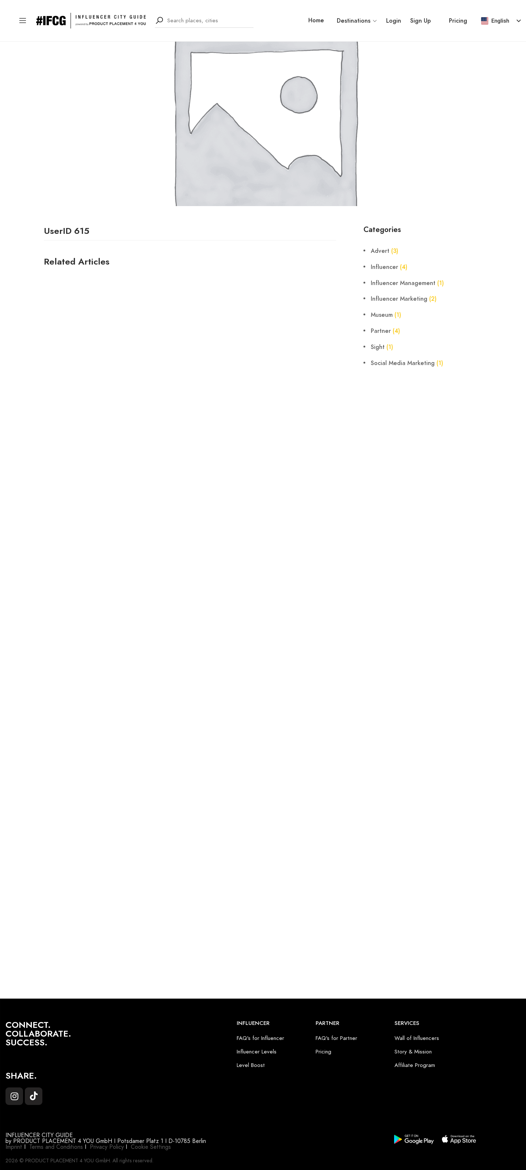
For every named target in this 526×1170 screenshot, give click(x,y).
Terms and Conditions (56, 1147)
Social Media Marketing (403, 363)
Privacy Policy (107, 1147)
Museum (382, 315)
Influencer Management (403, 283)
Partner (381, 331)
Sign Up (420, 21)
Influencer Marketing (399, 299)
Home (316, 20)
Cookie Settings (151, 1147)
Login (393, 21)
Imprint (13, 1147)
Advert (380, 251)
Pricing (458, 21)
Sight (378, 347)
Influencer (384, 267)
